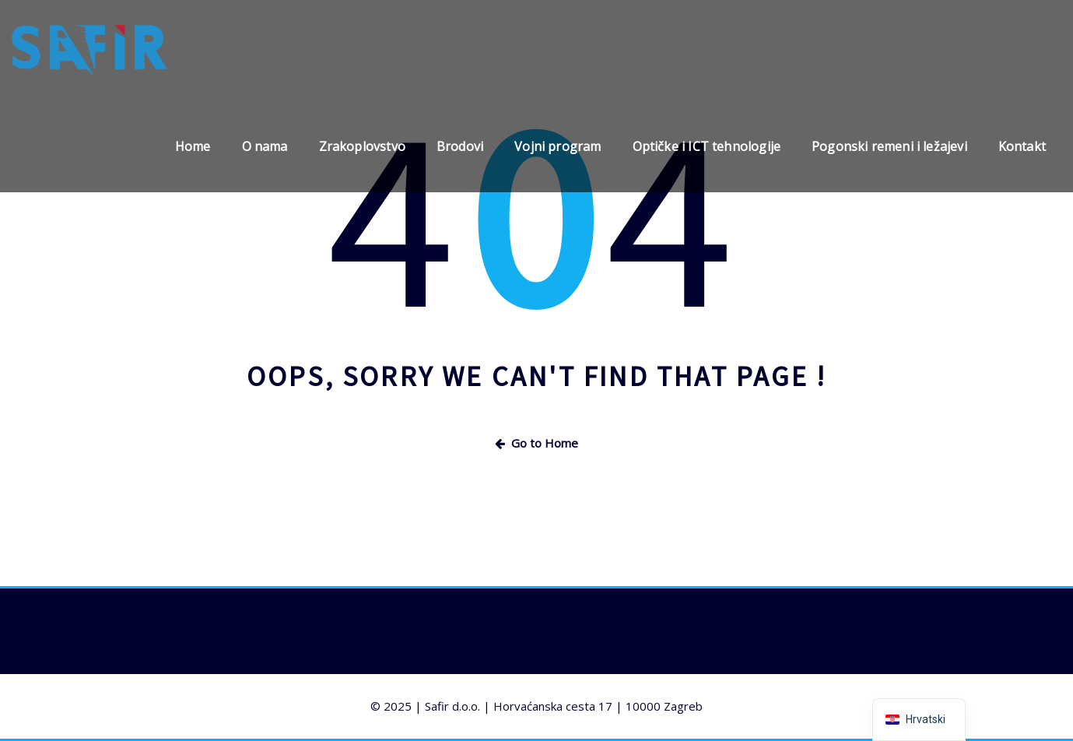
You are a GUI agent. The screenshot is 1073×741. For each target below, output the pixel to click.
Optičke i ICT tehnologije (707, 146)
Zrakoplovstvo (362, 146)
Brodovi (460, 146)
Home (193, 146)
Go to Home (536, 443)
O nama (265, 146)
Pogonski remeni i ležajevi (889, 146)
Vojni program (557, 146)
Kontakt (1022, 146)
